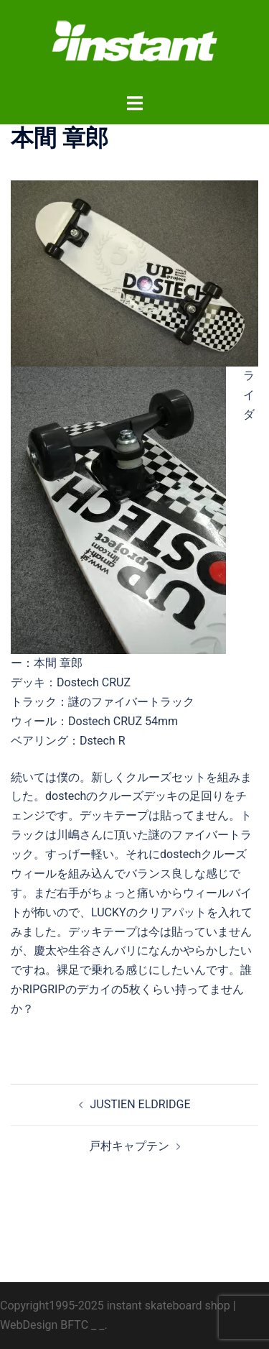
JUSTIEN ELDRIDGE (140, 1104)
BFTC (74, 1325)
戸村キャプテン (129, 1146)
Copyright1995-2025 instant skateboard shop (115, 1305)
